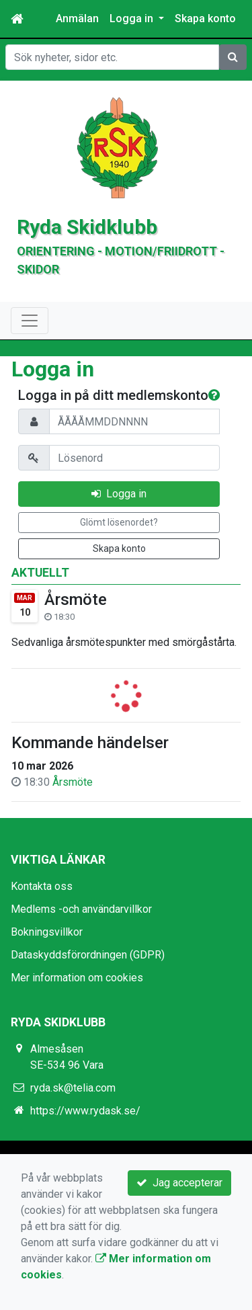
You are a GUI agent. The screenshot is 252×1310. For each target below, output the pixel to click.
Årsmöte (75, 599)
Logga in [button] (133, 18)
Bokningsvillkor (47, 932)
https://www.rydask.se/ (85, 1110)
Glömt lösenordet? (119, 522)
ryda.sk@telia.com (73, 1087)
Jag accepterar (179, 1182)
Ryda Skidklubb (87, 227)
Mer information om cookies (77, 977)
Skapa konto (205, 18)
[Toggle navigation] (29, 320)
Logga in (118, 493)
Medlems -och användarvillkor (81, 909)
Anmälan (77, 18)
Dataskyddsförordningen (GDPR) (88, 954)
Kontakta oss (42, 886)
